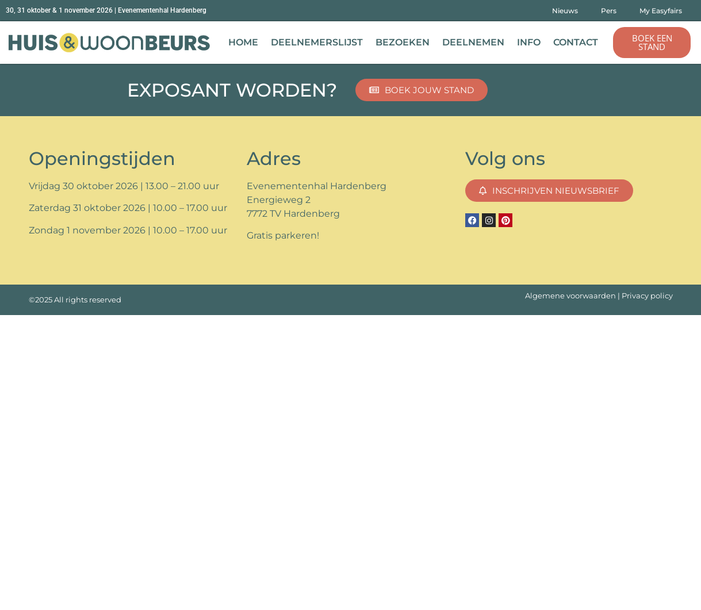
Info (529, 42)
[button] (651, 42)
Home (243, 42)
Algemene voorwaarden (570, 295)
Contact (575, 42)
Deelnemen (473, 42)
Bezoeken (403, 42)
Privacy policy (647, 295)
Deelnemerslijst (317, 42)
